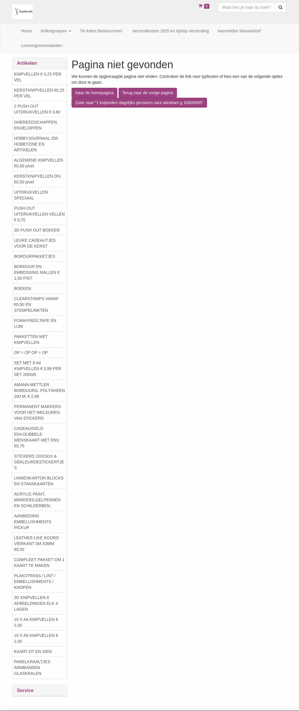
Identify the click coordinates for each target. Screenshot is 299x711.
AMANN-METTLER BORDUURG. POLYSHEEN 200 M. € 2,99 (39, 390)
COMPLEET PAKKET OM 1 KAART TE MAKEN (39, 562)
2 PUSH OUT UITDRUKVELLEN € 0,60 (37, 109)
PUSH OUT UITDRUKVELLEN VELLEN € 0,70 (39, 214)
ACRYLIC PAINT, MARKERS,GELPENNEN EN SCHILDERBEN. (37, 500)
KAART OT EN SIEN (33, 651)
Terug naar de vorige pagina (147, 92)
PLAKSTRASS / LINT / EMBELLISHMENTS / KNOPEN (34, 581)
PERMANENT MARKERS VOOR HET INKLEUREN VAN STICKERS (37, 412)
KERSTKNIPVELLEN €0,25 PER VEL (39, 93)
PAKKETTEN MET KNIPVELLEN (31, 339)
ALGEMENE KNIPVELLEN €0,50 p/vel (38, 163)
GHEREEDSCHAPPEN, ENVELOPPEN (36, 125)
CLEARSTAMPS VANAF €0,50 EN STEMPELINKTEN (36, 304)
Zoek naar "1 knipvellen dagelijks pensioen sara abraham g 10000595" (139, 102)
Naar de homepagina (94, 92)
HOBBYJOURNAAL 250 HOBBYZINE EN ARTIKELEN (36, 144)
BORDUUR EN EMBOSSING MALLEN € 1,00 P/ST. (37, 272)
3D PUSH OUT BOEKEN (37, 230)
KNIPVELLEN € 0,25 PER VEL (37, 77)
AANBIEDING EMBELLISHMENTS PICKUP (32, 522)
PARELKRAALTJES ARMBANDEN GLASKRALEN (32, 667)
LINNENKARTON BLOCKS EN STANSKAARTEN (39, 481)
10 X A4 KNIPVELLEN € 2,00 (36, 622)
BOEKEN (22, 288)
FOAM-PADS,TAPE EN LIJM (35, 323)
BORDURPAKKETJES (34, 256)
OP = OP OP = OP (31, 352)
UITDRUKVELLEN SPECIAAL (31, 195)
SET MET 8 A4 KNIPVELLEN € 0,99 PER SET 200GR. (37, 368)
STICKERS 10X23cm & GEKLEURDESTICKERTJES (39, 462)
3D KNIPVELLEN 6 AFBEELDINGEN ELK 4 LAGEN (36, 603)
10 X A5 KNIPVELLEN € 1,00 (36, 638)
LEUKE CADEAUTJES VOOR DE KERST (34, 243)
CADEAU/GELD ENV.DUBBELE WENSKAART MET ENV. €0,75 (37, 437)
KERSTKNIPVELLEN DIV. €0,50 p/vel (38, 179)
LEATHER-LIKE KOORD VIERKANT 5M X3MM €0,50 (36, 543)
